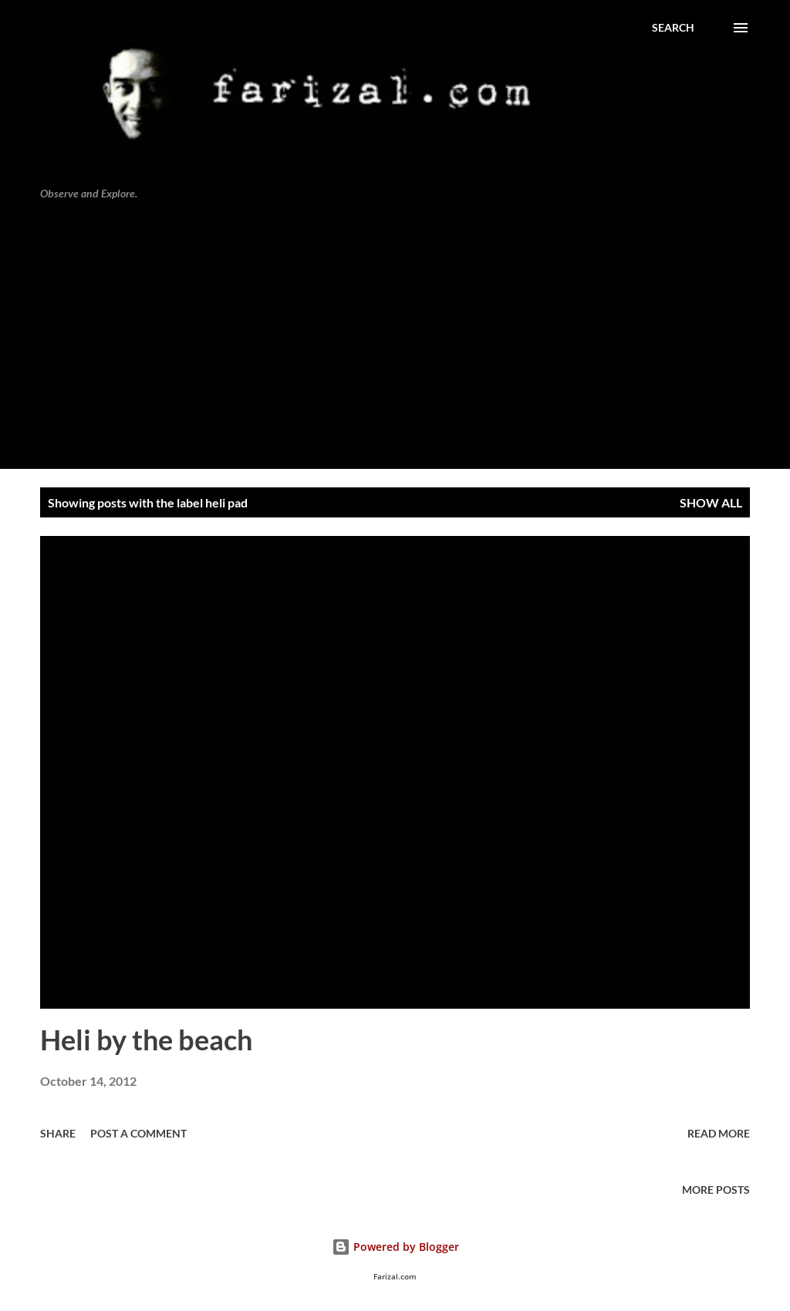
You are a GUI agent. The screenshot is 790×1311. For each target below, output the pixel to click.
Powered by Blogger (395, 1246)
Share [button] (58, 1133)
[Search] (673, 28)
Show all (711, 502)
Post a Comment (138, 1133)
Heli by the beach (146, 1040)
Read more (718, 1133)
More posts (716, 1189)
